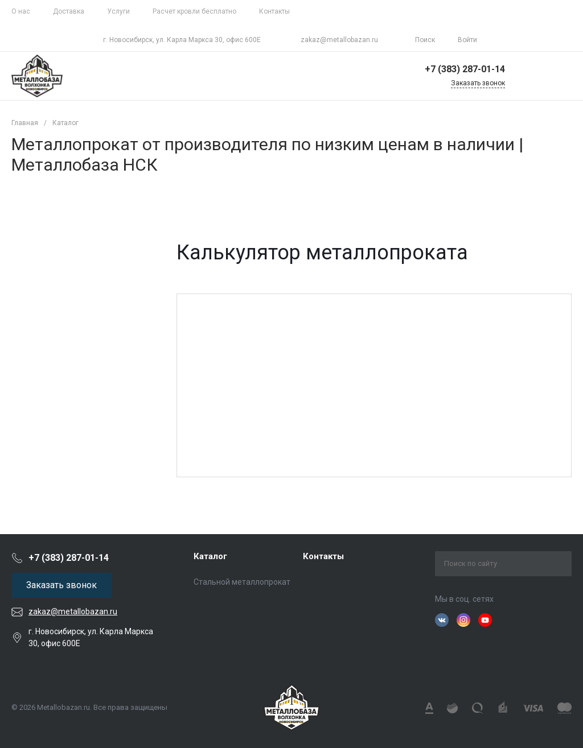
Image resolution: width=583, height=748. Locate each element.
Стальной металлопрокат (242, 581)
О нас (20, 11)
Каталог (210, 556)
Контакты (274, 11)
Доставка (68, 11)
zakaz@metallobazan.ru (339, 40)
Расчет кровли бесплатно (194, 11)
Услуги (118, 11)
